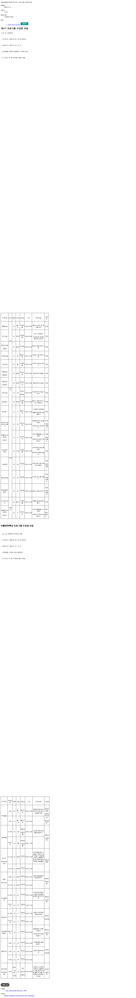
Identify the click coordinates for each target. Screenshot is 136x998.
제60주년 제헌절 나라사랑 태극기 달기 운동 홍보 (19, 995)
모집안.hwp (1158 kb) (14, 24)
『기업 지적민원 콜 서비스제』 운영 (15, 990)
